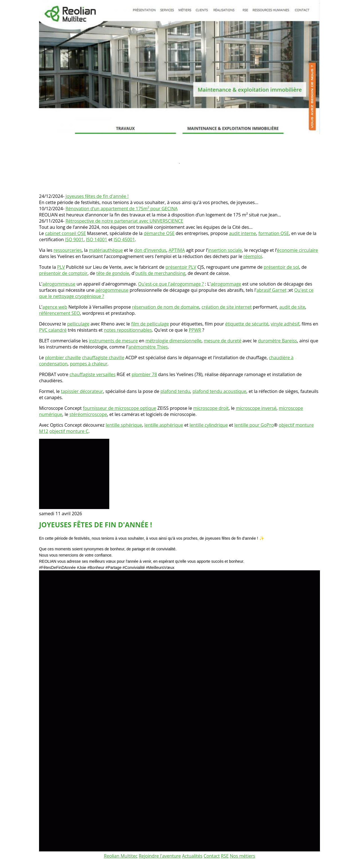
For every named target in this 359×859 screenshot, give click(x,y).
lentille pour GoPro (254, 425)
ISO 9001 (74, 239)
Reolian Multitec (121, 856)
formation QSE (273, 233)
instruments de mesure (113, 341)
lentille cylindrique (209, 425)
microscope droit (211, 408)
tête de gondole (112, 273)
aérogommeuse (58, 284)
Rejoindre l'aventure (160, 856)
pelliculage (78, 324)
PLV (61, 267)
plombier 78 (144, 374)
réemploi (252, 256)
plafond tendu (175, 391)
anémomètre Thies (148, 347)
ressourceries (67, 250)
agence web (54, 307)
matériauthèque (106, 250)
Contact (212, 856)
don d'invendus (150, 250)
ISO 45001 (124, 239)
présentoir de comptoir (63, 273)
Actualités (192, 856)
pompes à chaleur (89, 364)
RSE (225, 856)
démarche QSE (159, 233)
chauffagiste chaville (103, 357)
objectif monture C (68, 431)
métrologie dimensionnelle (174, 341)
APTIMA (177, 250)
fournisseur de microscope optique (119, 408)
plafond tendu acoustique (219, 391)
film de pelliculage (150, 324)
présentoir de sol (281, 267)
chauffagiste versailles (92, 374)
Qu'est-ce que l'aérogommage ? (171, 284)
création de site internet (227, 307)
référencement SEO (59, 313)
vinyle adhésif (285, 324)
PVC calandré (53, 330)
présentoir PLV (180, 267)
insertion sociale (225, 250)
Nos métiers (242, 856)
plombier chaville (63, 357)
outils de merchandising (160, 273)
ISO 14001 (96, 239)
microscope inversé (256, 408)
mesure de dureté (223, 341)
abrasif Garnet (271, 290)
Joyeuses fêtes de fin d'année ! (96, 196)
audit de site (292, 307)
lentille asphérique (163, 425)
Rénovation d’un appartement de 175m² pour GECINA (121, 208)
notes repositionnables (128, 330)
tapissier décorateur (82, 391)
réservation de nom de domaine (165, 307)
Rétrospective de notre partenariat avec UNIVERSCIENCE (124, 221)
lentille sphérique (124, 425)
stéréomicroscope (88, 414)
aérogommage (226, 284)
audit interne (242, 233)
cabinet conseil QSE (65, 233)
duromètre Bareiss (277, 341)
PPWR (195, 330)
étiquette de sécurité (246, 324)
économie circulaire (297, 250)
